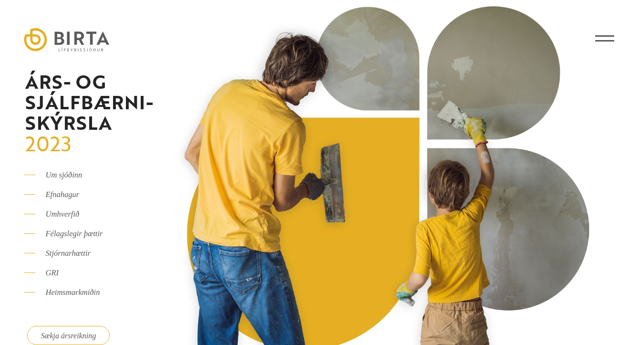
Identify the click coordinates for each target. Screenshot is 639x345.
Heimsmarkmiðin (73, 292)
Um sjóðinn (64, 174)
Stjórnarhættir (68, 253)
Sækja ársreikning (68, 336)
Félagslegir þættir (74, 233)
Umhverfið (63, 214)
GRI (52, 272)
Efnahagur (63, 194)
